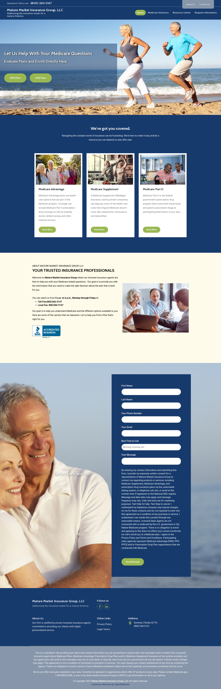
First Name (127, 385)
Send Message (133, 562)
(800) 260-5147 (41, 3)
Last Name (126, 399)
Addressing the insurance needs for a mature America (60, 606)
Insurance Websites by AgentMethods (111, 684)
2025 (88, 681)
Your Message (128, 454)
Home (140, 12)
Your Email (126, 427)
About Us (190, 4)
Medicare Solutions (158, 12)
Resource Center (182, 12)
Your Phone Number (131, 413)
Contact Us (204, 4)
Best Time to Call (130, 441)
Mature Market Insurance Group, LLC (58, 601)
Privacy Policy (104, 624)
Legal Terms (103, 629)
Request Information (206, 12)
